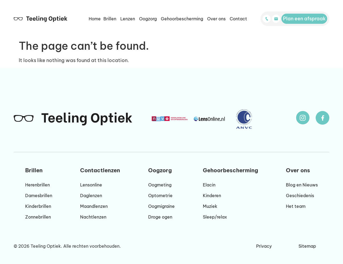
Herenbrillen (37, 185)
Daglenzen (91, 195)
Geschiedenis (300, 195)
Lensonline (91, 185)
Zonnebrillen (38, 217)
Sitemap (307, 246)
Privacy (264, 246)
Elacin (209, 185)
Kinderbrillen (38, 206)
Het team (295, 206)
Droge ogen (160, 217)
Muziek (210, 206)
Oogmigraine (161, 206)
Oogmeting (160, 185)
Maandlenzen (94, 206)
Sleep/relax (215, 217)
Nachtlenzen (93, 217)
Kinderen (212, 195)
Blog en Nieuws (302, 185)
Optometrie (160, 195)
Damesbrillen (38, 195)
